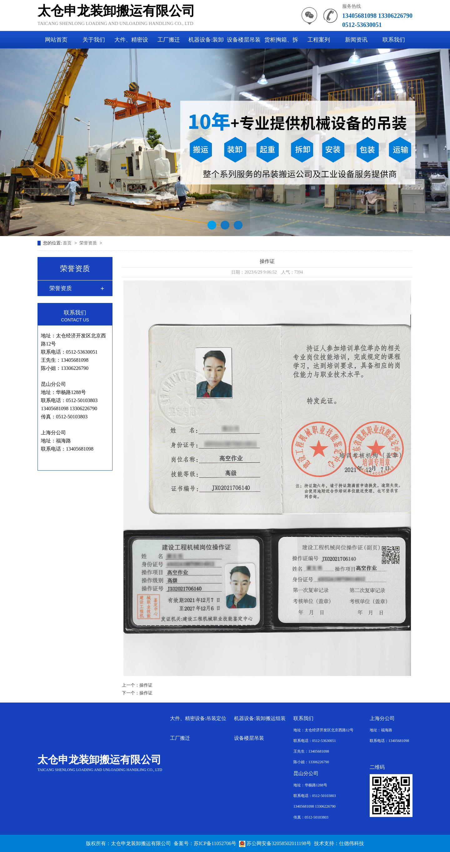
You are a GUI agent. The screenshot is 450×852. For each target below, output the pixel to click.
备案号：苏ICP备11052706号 (205, 843)
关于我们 (93, 40)
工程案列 (319, 40)
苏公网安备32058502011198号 (275, 843)
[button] (212, 225)
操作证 (145, 685)
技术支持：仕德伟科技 (339, 843)
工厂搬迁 (169, 40)
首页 (68, 243)
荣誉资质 (88, 243)
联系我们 (393, 40)
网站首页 (56, 40)
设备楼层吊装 (244, 40)
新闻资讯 (356, 40)
